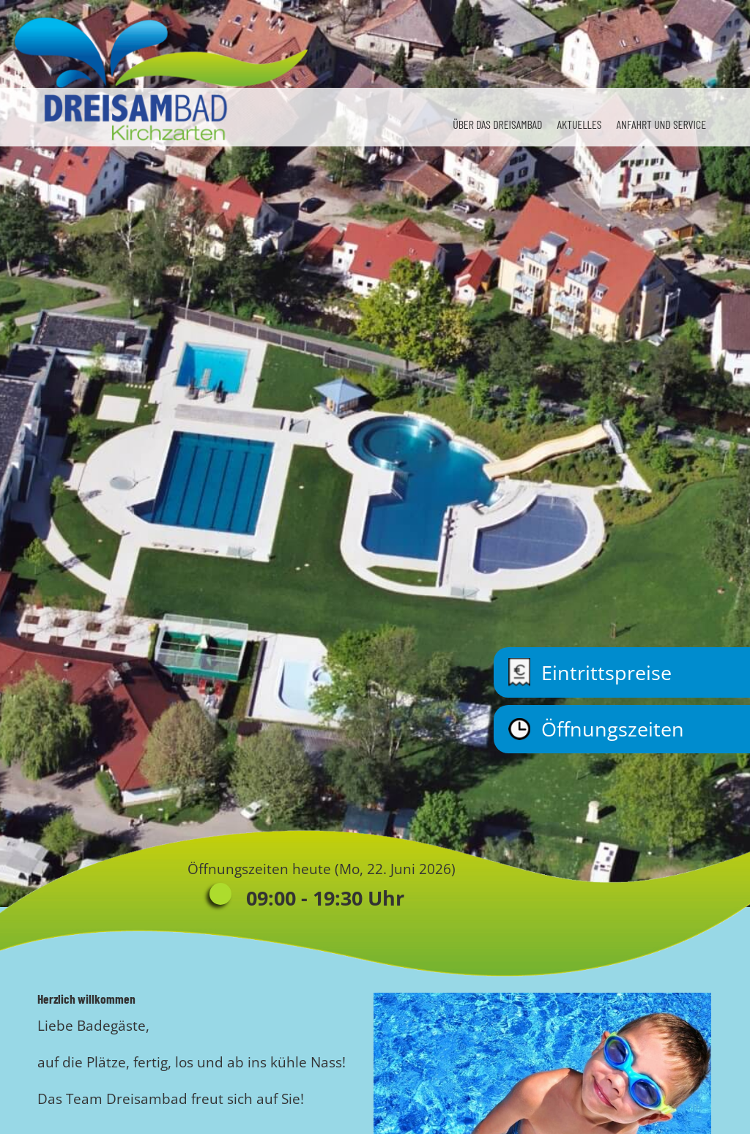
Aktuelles (579, 124)
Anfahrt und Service (661, 124)
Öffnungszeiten (596, 729)
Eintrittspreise (590, 672)
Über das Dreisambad (497, 124)
